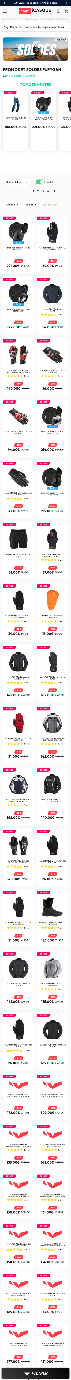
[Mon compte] (58, 11)
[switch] (40, 181)
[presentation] (4, 3)
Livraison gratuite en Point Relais (35, 3)
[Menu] (4, 10)
